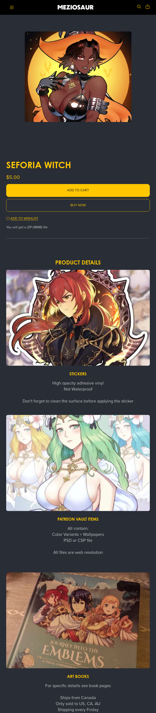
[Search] (139, 7)
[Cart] (149, 7)
